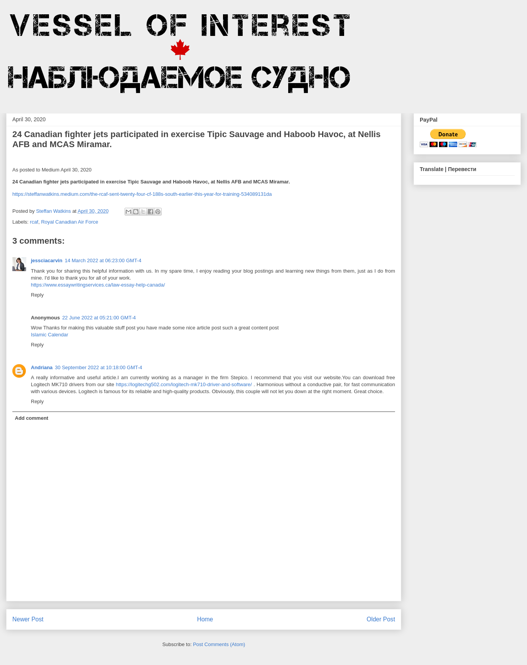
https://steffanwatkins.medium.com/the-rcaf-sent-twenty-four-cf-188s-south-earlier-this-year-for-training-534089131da (142, 194)
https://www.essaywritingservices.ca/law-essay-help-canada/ (98, 285)
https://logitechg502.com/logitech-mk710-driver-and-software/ (184, 384)
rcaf (34, 222)
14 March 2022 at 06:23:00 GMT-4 (103, 260)
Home (205, 619)
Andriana (41, 367)
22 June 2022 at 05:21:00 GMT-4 (99, 318)
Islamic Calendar (49, 335)
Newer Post (28, 619)
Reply (37, 295)
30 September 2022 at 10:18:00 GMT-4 (98, 367)
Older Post (381, 619)
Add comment (32, 418)
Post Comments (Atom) (219, 644)
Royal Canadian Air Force (69, 222)
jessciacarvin (46, 260)
